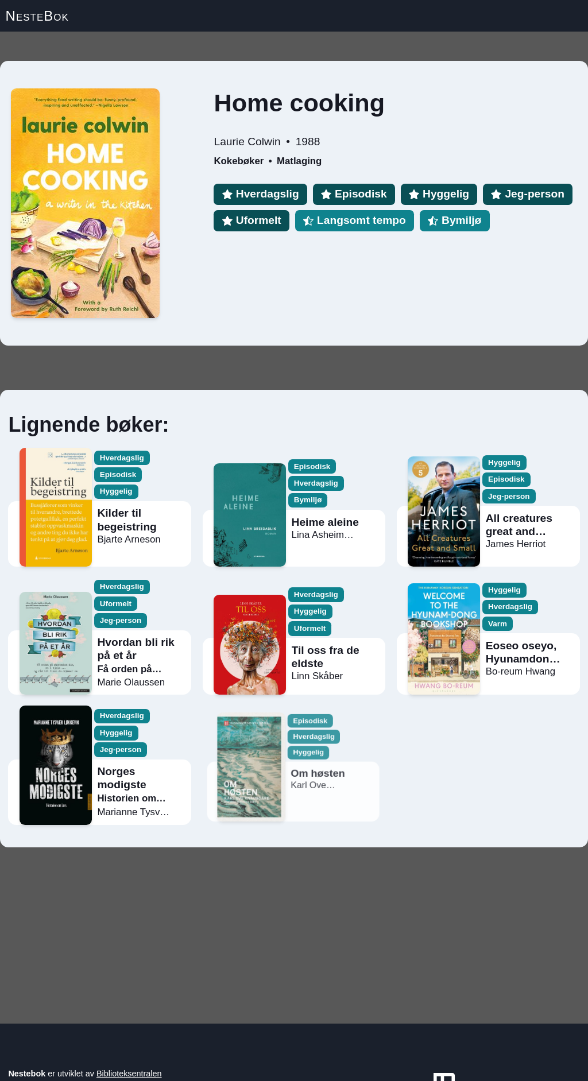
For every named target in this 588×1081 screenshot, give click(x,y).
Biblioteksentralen (129, 1073)
